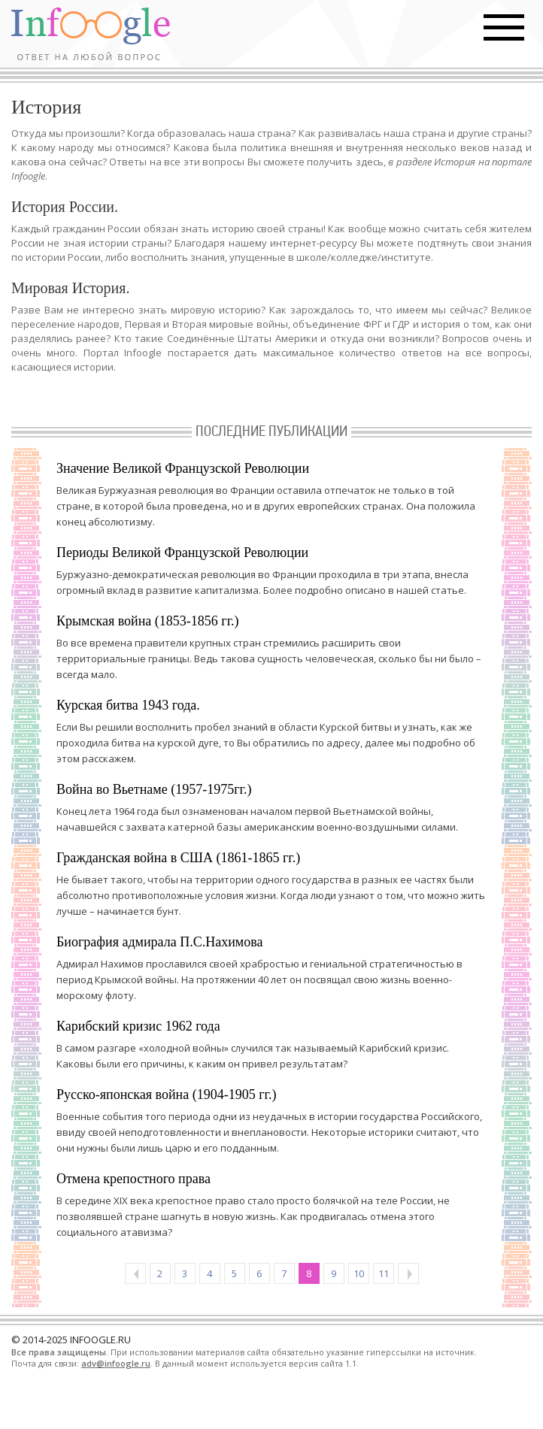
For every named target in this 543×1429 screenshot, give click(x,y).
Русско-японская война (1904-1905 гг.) (166, 1094)
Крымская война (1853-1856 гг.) (147, 620)
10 (358, 1273)
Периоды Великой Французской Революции (182, 552)
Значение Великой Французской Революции (182, 468)
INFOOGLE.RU (100, 1339)
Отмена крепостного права (133, 1178)
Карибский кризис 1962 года (138, 1026)
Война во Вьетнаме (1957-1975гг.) (153, 789)
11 (383, 1273)
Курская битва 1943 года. (128, 705)
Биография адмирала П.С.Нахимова (159, 941)
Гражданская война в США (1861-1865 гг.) (178, 857)
